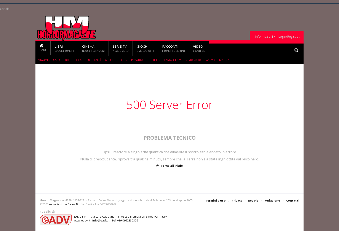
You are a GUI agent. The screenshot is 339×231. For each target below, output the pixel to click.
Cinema (93, 48)
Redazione (272, 202)
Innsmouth (141, 60)
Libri (64, 48)
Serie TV (121, 48)
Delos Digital (74, 60)
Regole (254, 202)
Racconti (173, 48)
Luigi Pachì (95, 60)
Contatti (292, 202)
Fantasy (216, 60)
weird (110, 60)
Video (199, 48)
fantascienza (177, 60)
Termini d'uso (217, 202)
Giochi (145, 48)
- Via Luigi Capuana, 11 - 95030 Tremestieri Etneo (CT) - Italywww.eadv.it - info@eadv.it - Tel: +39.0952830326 (119, 218)
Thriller (158, 60)
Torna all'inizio (170, 166)
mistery (231, 60)
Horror (123, 60)
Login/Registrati (289, 37)
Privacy (238, 202)
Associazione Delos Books (66, 204)
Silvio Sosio (199, 60)
